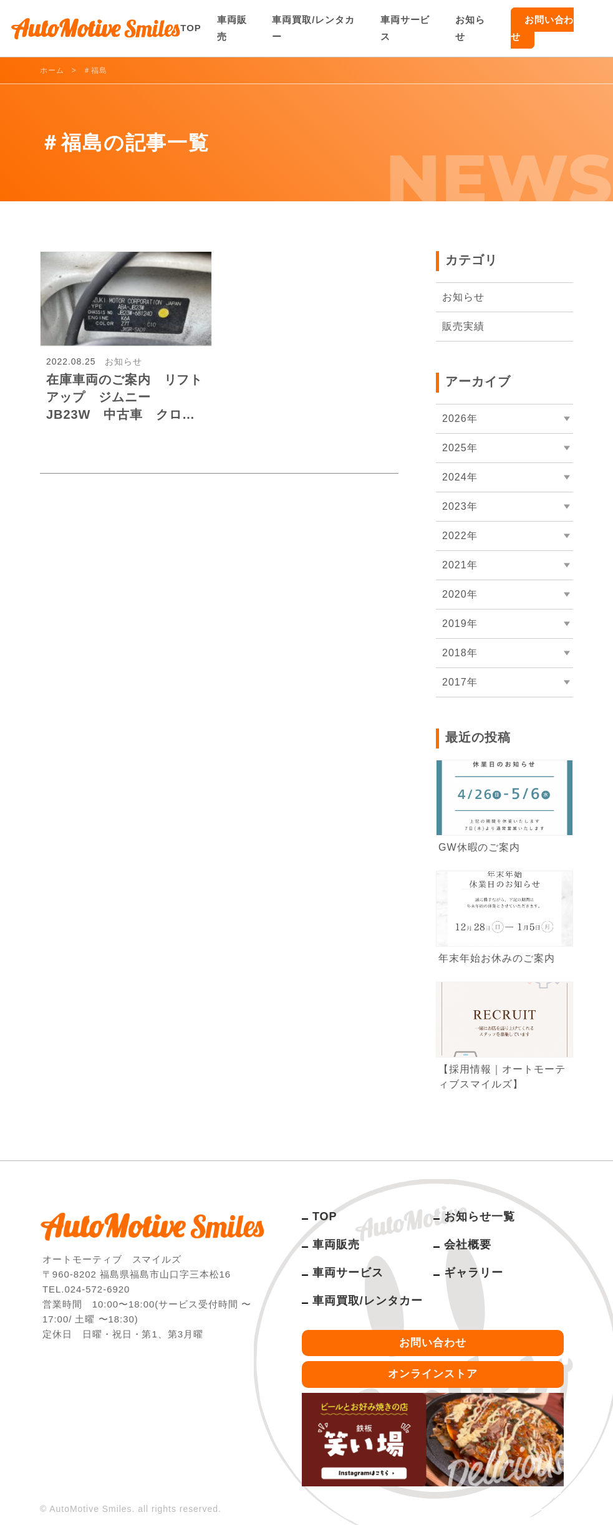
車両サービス (405, 27)
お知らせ (470, 27)
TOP (190, 27)
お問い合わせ (542, 27)
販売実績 (463, 326)
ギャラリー (473, 1272)
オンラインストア (433, 1374)
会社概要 (467, 1244)
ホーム (52, 70)
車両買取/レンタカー (313, 27)
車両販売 (232, 27)
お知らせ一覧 (479, 1216)
